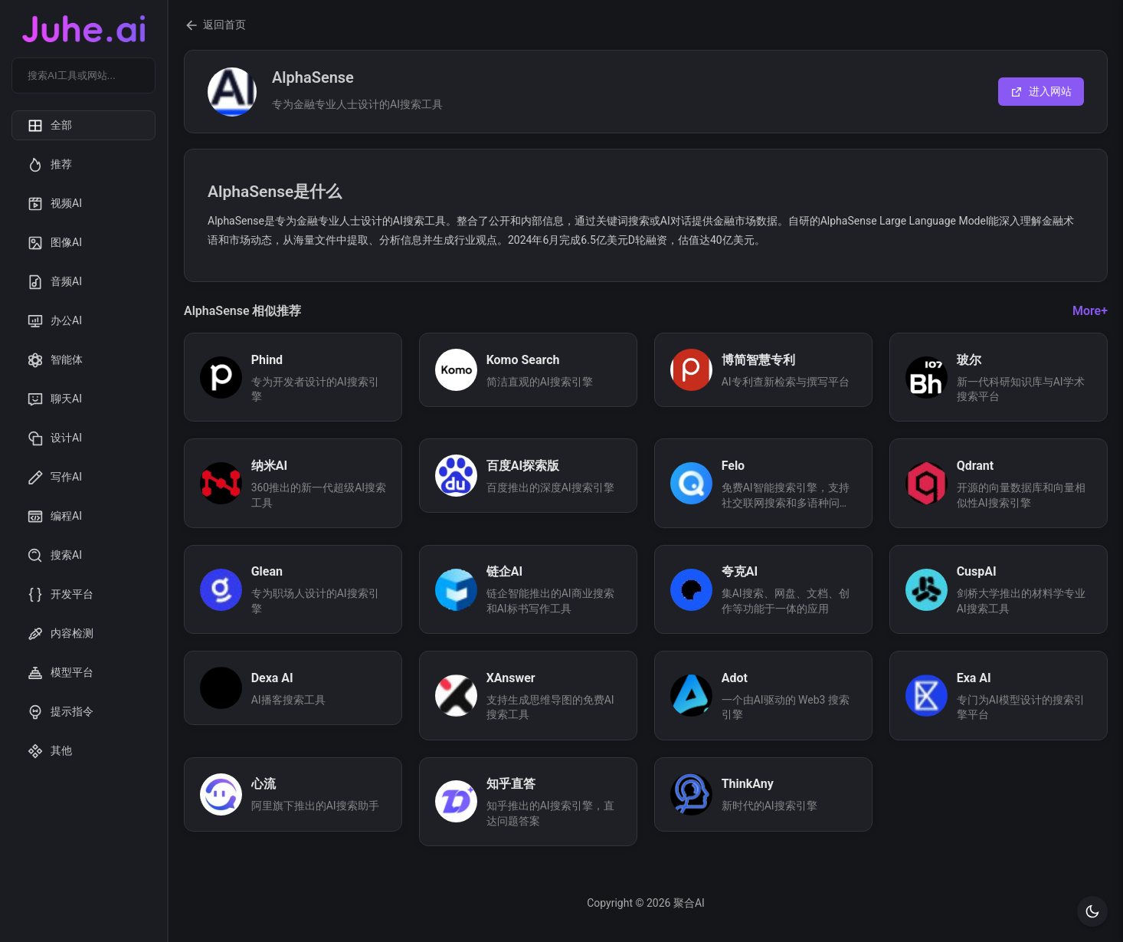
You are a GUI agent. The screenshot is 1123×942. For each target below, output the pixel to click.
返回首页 (215, 25)
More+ (1090, 311)
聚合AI (689, 903)
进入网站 (1041, 91)
